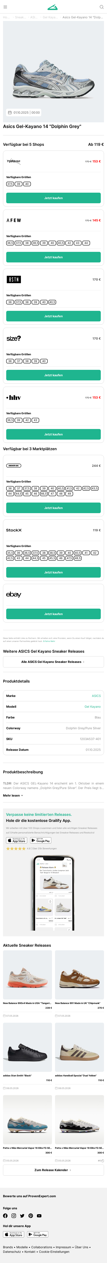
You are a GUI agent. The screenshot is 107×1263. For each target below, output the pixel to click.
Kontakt (29, 1252)
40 (27, 183)
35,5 (10, 552)
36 (10, 302)
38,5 (35, 242)
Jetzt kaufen (53, 198)
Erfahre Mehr (49, 641)
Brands (8, 1247)
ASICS (34, 17)
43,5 (95, 488)
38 (27, 242)
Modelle (22, 1247)
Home (7, 17)
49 (69, 493)
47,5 (69, 558)
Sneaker (21, 17)
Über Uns (81, 1247)
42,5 (86, 488)
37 (18, 361)
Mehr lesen (13, 795)
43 (77, 242)
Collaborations (41, 1247)
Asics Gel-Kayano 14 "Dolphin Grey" (83, 17)
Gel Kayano (51, 17)
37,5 (10, 183)
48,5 (78, 558)
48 (61, 493)
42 (69, 242)
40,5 (61, 242)
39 (18, 183)
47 (52, 493)
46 (35, 493)
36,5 (10, 242)
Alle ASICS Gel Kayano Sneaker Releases (53, 662)
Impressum (63, 1247)
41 (86, 552)
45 (27, 493)
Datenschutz (12, 1252)
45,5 (52, 558)
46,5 (44, 493)
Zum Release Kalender (53, 1170)
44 (86, 242)
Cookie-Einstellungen (54, 1252)
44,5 (18, 493)
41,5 (69, 488)
